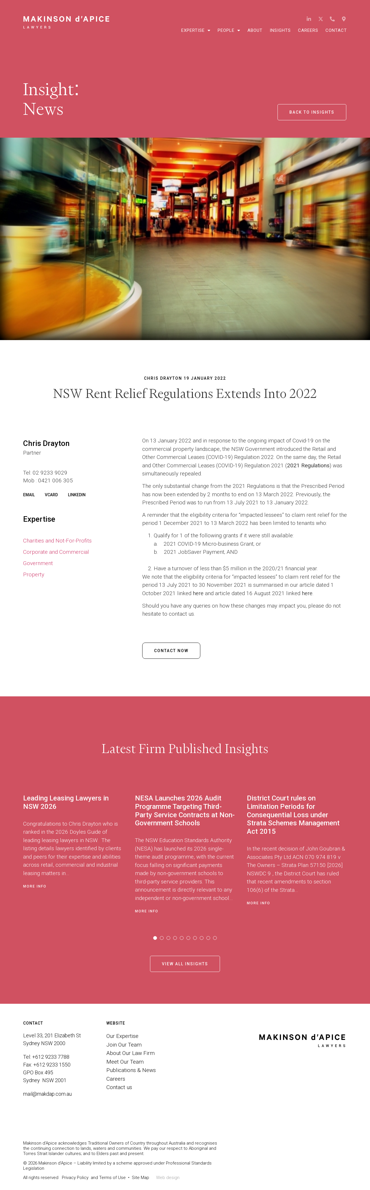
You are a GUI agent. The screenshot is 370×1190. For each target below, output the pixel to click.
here (198, 593)
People (229, 30)
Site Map (140, 1177)
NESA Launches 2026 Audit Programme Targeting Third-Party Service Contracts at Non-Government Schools (185, 810)
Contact (336, 30)
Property (33, 574)
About (254, 30)
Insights (280, 30)
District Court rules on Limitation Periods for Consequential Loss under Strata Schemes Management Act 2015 (293, 814)
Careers (308, 30)
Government (38, 563)
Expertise (195, 30)
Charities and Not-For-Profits (57, 540)
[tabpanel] (79, 852)
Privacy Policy (75, 1177)
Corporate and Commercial (56, 552)
